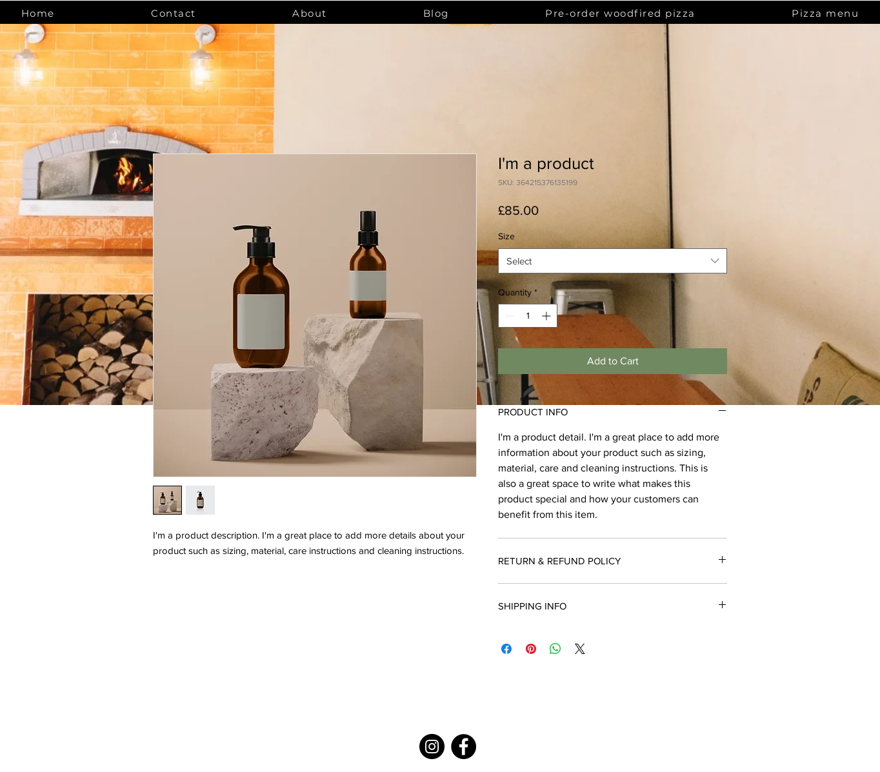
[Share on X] (580, 649)
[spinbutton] (527, 315)
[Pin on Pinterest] (531, 649)
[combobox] (612, 260)
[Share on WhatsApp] (555, 649)
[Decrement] (508, 315)
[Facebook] (463, 746)
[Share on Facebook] (506, 649)
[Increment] (547, 315)
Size (506, 236)
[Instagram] (432, 746)
